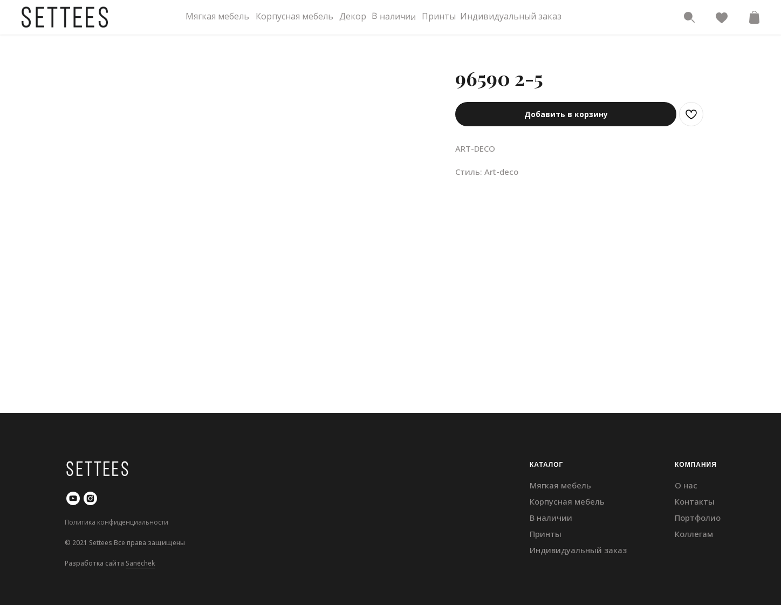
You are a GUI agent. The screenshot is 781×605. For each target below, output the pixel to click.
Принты (439, 16)
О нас (686, 485)
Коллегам (694, 533)
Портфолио (698, 517)
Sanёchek (140, 563)
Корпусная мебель (294, 16)
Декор (352, 16)
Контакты (695, 501)
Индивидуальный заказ (510, 16)
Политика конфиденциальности (116, 522)
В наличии (394, 16)
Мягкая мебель (217, 16)
